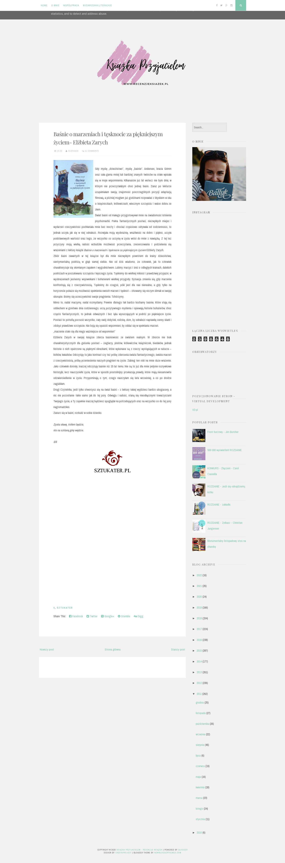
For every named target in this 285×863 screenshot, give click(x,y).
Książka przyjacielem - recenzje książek (139, 849)
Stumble (124, 616)
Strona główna (113, 649)
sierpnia (200, 745)
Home (44, 5)
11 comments (92, 151)
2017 (199, 629)
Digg (138, 616)
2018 (199, 618)
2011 (199, 694)
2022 (199, 575)
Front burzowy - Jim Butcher (222, 432)
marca (199, 798)
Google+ (107, 616)
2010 (199, 832)
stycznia (200, 819)
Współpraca (71, 5)
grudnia (200, 702)
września (200, 734)
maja (198, 777)
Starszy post (178, 649)
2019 (199, 607)
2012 (199, 683)
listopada (201, 713)
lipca (198, 755)
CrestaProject (123, 852)
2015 (199, 651)
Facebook (76, 616)
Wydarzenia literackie (97, 5)
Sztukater (65, 607)
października (202, 724)
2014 (199, 661)
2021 (199, 586)
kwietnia (200, 787)
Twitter (92, 616)
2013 (199, 672)
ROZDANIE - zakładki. (219, 505)
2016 (199, 640)
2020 (199, 597)
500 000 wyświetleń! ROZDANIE (224, 450)
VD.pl (195, 410)
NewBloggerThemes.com (167, 852)
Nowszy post (47, 649)
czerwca (200, 766)
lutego (199, 809)
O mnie (55, 5)
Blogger (183, 849)
